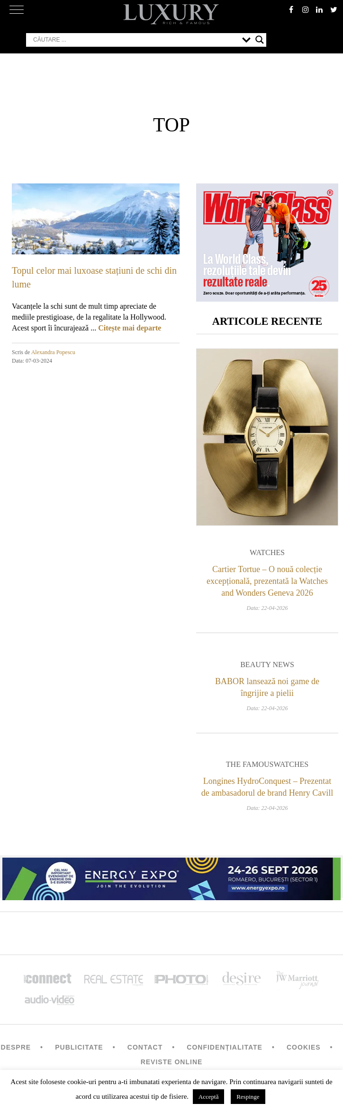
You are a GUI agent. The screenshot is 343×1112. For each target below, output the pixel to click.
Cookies (304, 1047)
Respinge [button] (247, 1096)
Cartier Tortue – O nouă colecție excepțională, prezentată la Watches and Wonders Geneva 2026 (267, 581)
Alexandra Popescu (53, 352)
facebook (291, 9)
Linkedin (319, 9)
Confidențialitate (224, 1047)
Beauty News (267, 664)
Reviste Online (172, 1062)
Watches (267, 553)
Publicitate (79, 1047)
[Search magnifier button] (259, 39)
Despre (16, 1047)
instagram (305, 9)
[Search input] (135, 39)
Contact (144, 1047)
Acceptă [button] (209, 1096)
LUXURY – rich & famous (171, 14)
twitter (333, 9)
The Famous (250, 765)
